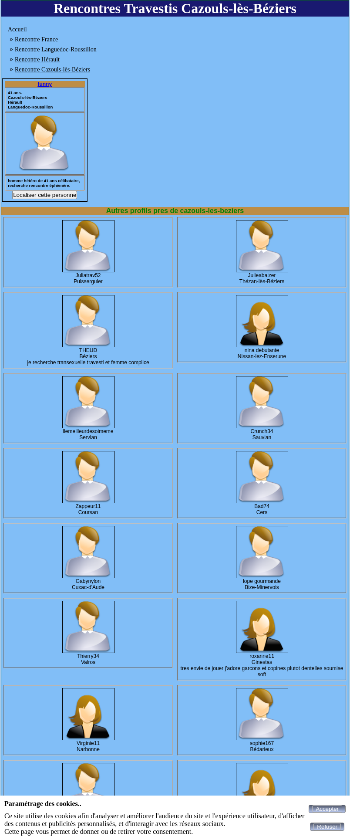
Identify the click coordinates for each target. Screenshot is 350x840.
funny (44, 84)
